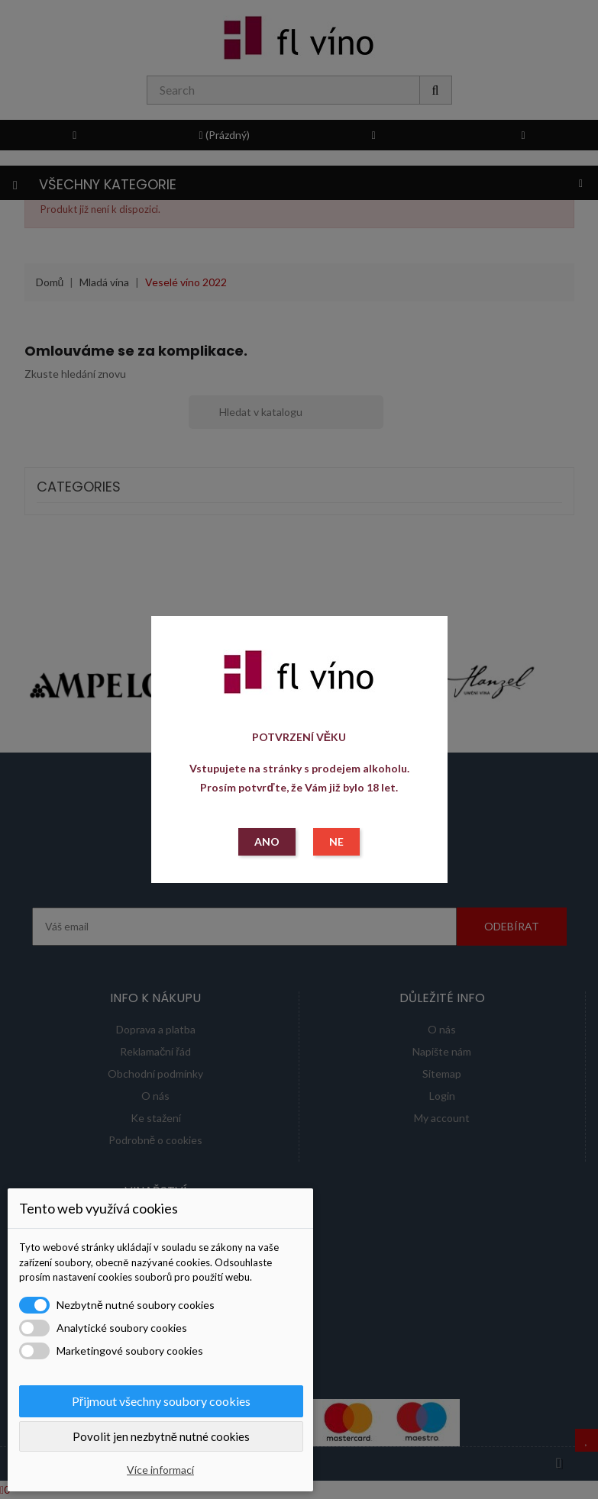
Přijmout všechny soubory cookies (161, 1401)
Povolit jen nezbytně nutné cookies (161, 1436)
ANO (267, 841)
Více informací (160, 1469)
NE (336, 841)
